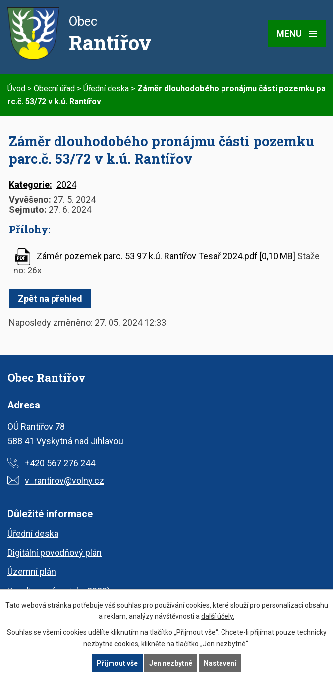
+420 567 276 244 (60, 463)
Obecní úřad (54, 88)
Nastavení (220, 663)
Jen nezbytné (170, 663)
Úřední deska (106, 88)
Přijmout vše (117, 663)
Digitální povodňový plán (54, 552)
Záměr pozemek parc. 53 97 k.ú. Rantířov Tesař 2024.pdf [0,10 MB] (166, 256)
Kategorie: (30, 184)
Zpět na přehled (50, 298)
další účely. (217, 616)
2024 (66, 184)
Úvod (16, 88)
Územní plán (31, 571)
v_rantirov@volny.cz (64, 480)
